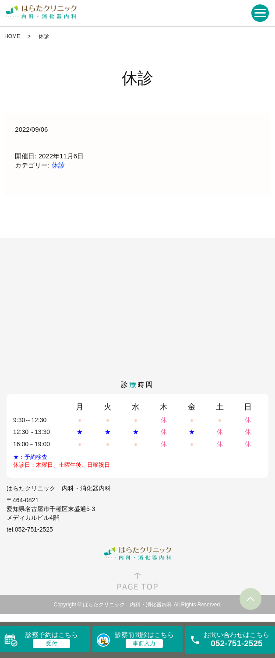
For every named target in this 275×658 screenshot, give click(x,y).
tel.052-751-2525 (30, 529)
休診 (58, 165)
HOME (12, 36)
